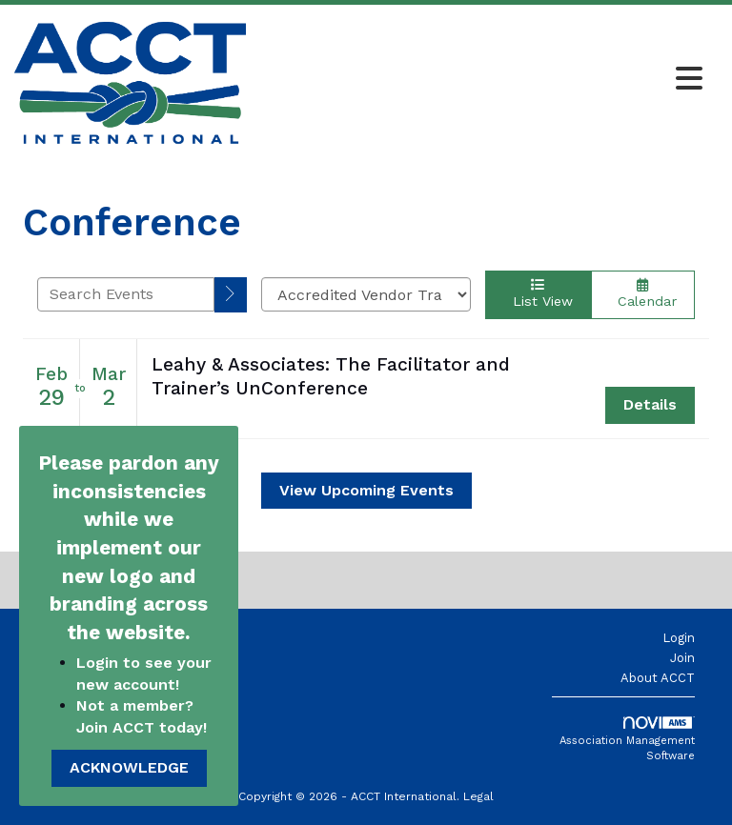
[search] (230, 294)
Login (678, 638)
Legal (478, 796)
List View (538, 293)
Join (682, 658)
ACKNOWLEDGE (129, 767)
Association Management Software (627, 739)
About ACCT (657, 678)
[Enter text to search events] (125, 294)
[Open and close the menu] (479, 80)
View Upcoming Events (366, 490)
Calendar (643, 293)
